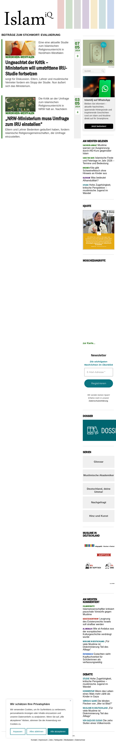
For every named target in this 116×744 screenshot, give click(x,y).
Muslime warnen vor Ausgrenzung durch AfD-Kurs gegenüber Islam (97, 149)
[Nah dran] (70, 700)
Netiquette (58, 740)
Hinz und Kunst (98, 516)
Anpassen (17, 731)
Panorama (110, 14)
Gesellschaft (69, 14)
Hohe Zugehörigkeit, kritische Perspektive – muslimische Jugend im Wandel (97, 189)
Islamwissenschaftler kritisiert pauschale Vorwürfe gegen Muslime (98, 610)
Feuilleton (85, 14)
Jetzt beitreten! (98, 126)
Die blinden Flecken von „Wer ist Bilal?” (97, 702)
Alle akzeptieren (58, 731)
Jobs (51, 740)
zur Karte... (89, 343)
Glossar (98, 461)
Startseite (77, 14)
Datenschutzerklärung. (98, 401)
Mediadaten (69, 740)
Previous (87, 563)
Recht (94, 14)
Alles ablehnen (36, 731)
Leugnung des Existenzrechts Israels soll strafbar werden (97, 621)
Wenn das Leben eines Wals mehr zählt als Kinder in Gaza (98, 694)
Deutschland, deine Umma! (98, 490)
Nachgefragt (98, 502)
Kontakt (34, 740)
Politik (60, 14)
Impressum (43, 740)
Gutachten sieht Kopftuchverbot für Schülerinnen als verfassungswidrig (97, 658)
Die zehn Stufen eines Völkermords (98, 721)
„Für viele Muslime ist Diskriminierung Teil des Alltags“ (96, 645)
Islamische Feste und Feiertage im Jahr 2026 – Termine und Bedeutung (98, 161)
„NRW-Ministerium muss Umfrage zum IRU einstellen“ (37, 121)
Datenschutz (80, 740)
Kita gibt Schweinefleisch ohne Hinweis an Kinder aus (95, 170)
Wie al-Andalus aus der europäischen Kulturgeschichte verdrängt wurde (98, 632)
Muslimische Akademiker (98, 475)
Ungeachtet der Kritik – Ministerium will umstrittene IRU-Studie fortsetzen (36, 67)
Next (108, 563)
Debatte (102, 14)
